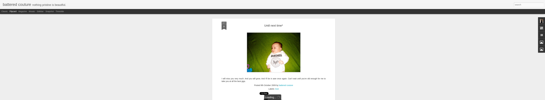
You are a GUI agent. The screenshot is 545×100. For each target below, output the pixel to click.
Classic (4, 11)
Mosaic (32, 11)
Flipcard (13, 11)
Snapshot (50, 11)
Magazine (22, 11)
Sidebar (40, 11)
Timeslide (60, 11)
